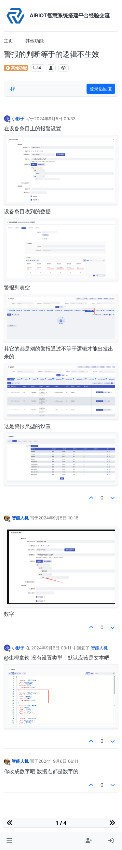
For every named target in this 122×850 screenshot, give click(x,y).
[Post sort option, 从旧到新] (13, 89)
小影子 (18, 118)
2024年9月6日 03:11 (51, 647)
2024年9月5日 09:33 (54, 118)
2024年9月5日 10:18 (58, 517)
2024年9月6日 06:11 (58, 761)
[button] (9, 840)
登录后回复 (100, 88)
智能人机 (20, 517)
